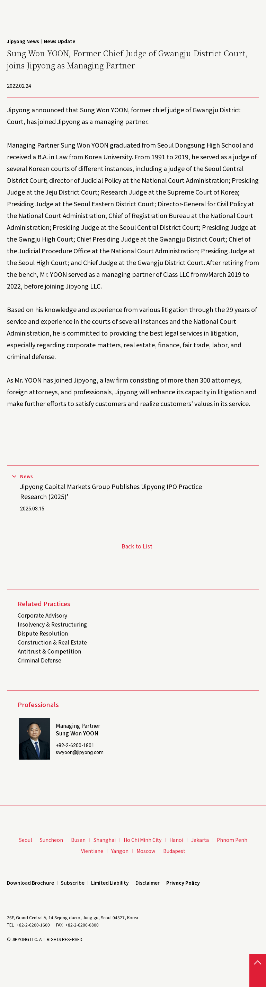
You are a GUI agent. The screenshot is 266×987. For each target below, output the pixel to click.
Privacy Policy (183, 882)
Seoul (25, 839)
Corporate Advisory (42, 615)
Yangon (119, 850)
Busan (78, 839)
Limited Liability (110, 882)
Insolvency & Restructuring (52, 624)
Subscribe (73, 882)
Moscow (145, 850)
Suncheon (51, 839)
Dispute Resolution (43, 633)
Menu (255, 9)
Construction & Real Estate (52, 642)
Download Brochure (30, 882)
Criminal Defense (39, 660)
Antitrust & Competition (49, 651)
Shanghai (105, 839)
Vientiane (92, 850)
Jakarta (200, 839)
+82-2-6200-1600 (33, 925)
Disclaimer (147, 882)
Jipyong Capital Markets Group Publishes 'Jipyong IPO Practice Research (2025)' (111, 491)
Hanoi (176, 839)
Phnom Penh (232, 839)
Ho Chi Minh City (142, 839)
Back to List (137, 546)
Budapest (174, 850)
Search (241, 9)
